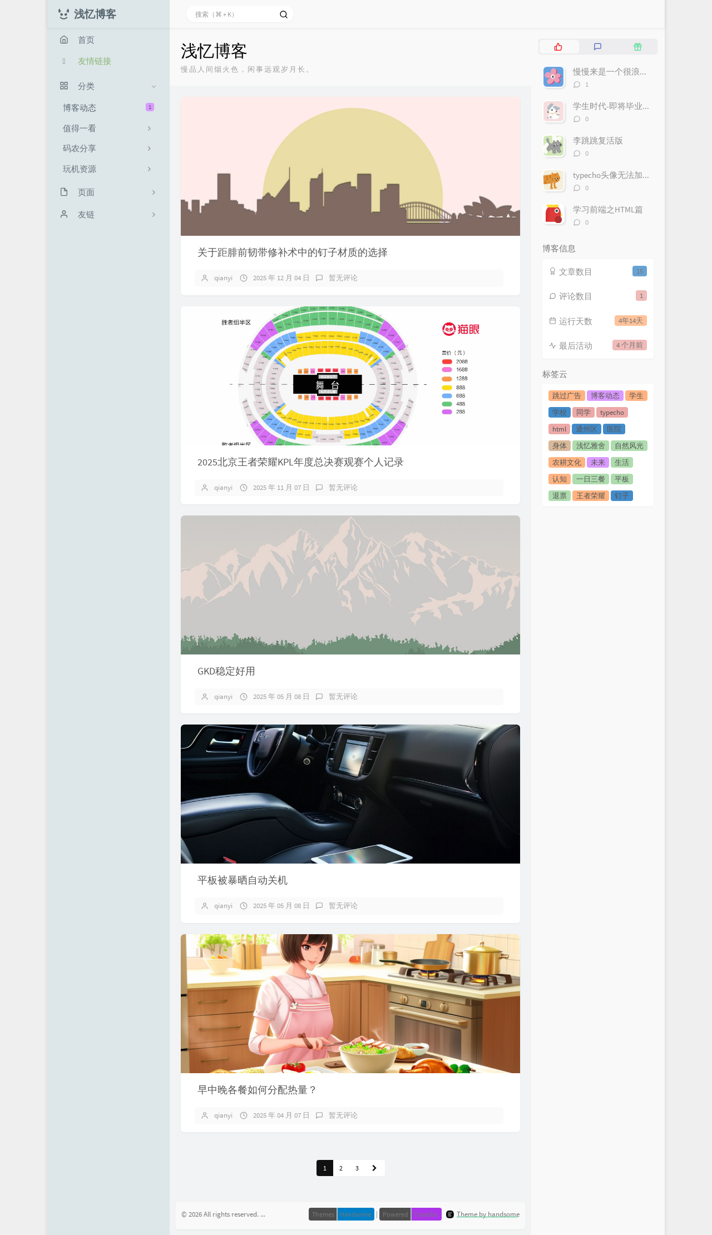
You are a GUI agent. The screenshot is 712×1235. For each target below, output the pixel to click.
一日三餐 (590, 479)
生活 (622, 462)
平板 (622, 479)
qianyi (223, 277)
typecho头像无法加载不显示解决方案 (641, 175)
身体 (559, 445)
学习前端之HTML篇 (608, 209)
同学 (583, 412)
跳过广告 (566, 395)
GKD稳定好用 (226, 670)
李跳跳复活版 (598, 140)
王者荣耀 (590, 495)
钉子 (622, 495)
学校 (559, 412)
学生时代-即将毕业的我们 (620, 106)
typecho (612, 412)
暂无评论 (343, 277)
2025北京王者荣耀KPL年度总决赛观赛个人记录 (300, 461)
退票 (559, 495)
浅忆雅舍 (590, 445)
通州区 (586, 429)
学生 (636, 395)
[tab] (558, 46)
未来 (598, 462)
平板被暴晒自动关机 (242, 880)
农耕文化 (566, 462)
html (559, 429)
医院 (614, 429)
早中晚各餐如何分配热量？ (257, 1089)
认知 (559, 479)
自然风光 (629, 445)
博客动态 (108, 107)
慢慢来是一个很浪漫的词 (619, 71)
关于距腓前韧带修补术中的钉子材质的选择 (292, 252)
